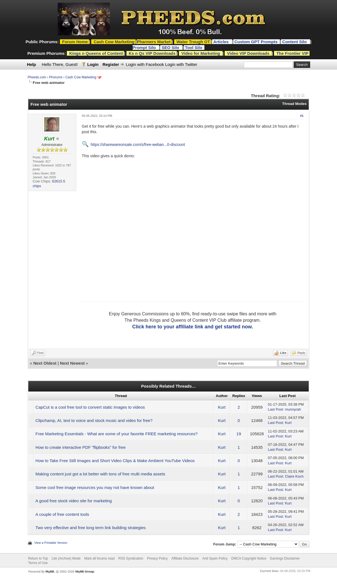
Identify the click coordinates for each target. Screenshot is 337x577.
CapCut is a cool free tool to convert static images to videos (90, 407)
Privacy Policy (157, 558)
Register (110, 64)
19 (238, 433)
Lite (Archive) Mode (66, 558)
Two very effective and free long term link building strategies (91, 527)
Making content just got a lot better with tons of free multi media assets (100, 474)
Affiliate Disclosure (185, 558)
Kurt (222, 407)
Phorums (55, 77)
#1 (301, 115)
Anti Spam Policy (215, 558)
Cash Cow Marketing (80, 77)
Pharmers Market (154, 41)
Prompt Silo (145, 47)
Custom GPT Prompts (256, 41)
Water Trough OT (193, 41)
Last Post (275, 409)
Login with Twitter (181, 64)
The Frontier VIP (292, 53)
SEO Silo (171, 47)
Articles (221, 41)
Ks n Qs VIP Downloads (152, 53)
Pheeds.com (37, 77)
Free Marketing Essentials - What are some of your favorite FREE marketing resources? (116, 433)
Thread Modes (294, 104)
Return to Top (38, 558)
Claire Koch (294, 476)
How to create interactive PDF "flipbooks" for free (81, 447)
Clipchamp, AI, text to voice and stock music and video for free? (94, 420)
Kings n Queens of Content (96, 53)
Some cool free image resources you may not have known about (95, 487)
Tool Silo (194, 47)
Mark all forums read (99, 558)
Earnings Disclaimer (285, 558)
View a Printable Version (50, 542)
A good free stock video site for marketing (74, 500)
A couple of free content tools (62, 514)
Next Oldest (44, 363)
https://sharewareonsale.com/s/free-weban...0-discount (138, 144)
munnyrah (293, 409)
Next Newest (72, 363)
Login (92, 64)
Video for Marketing (200, 53)
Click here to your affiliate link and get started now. (192, 326)
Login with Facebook (145, 64)
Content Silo (295, 41)
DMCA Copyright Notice (249, 558)
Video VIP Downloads (248, 53)
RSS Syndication (130, 558)
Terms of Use (38, 563)
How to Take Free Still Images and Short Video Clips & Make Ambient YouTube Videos (115, 460)
